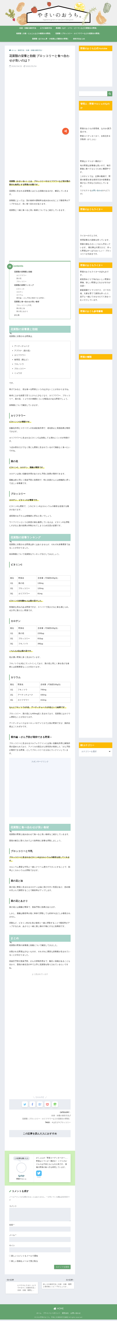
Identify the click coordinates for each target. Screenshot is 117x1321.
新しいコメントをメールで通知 (24, 1257)
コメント (13, 1207)
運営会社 (65, 1314)
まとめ (17, 315)
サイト (12, 1246)
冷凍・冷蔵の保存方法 (27, 28)
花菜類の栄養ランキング (24, 285)
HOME (58, 1310)
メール (12, 1236)
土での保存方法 (46, 28)
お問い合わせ (97, 190)
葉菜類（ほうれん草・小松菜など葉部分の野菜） (50, 39)
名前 (11, 1226)
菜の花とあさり (22, 311)
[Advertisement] (40, 158)
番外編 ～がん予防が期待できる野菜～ (30, 298)
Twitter (39, 1178)
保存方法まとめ (79, 39)
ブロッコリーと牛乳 (23, 305)
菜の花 (18, 278)
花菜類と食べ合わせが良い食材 (26, 302)
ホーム (38, 1314)
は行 (55, 1123)
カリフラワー (21, 275)
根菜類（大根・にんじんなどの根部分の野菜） (34, 33)
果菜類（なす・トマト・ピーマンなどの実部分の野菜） (77, 28)
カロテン (19, 292)
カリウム (19, 295)
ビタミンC (20, 289)
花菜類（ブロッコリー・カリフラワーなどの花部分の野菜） (78, 33)
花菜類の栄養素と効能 (23, 272)
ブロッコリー (21, 281)
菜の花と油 (20, 308)
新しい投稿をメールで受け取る (24, 1262)
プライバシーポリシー (51, 1314)
